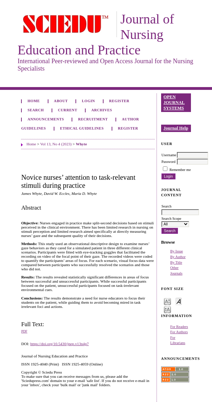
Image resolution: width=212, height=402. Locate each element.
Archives (101, 110)
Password (168, 162)
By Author (178, 257)
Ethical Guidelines (82, 128)
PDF (24, 331)
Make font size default (178, 301)
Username (168, 155)
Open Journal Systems (174, 102)
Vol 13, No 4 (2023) (56, 144)
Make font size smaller (167, 301)
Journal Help (176, 128)
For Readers (179, 327)
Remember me (180, 170)
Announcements (45, 119)
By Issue (176, 251)
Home (33, 101)
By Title (176, 262)
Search (35, 110)
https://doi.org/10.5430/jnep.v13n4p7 (59, 344)
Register (119, 101)
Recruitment (93, 119)
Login (88, 101)
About (61, 101)
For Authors (179, 332)
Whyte (81, 144)
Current (67, 110)
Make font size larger (167, 309)
